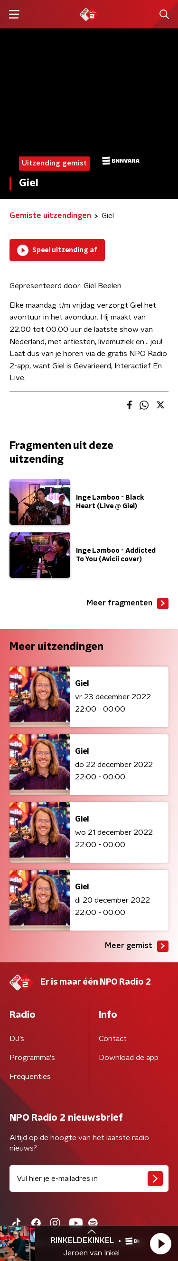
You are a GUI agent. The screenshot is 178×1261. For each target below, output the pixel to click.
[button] (160, 1243)
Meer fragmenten (127, 603)
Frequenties (30, 1076)
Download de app (129, 1057)
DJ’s (16, 1038)
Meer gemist (137, 946)
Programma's (32, 1057)
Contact (113, 1038)
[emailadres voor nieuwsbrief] (89, 1178)
